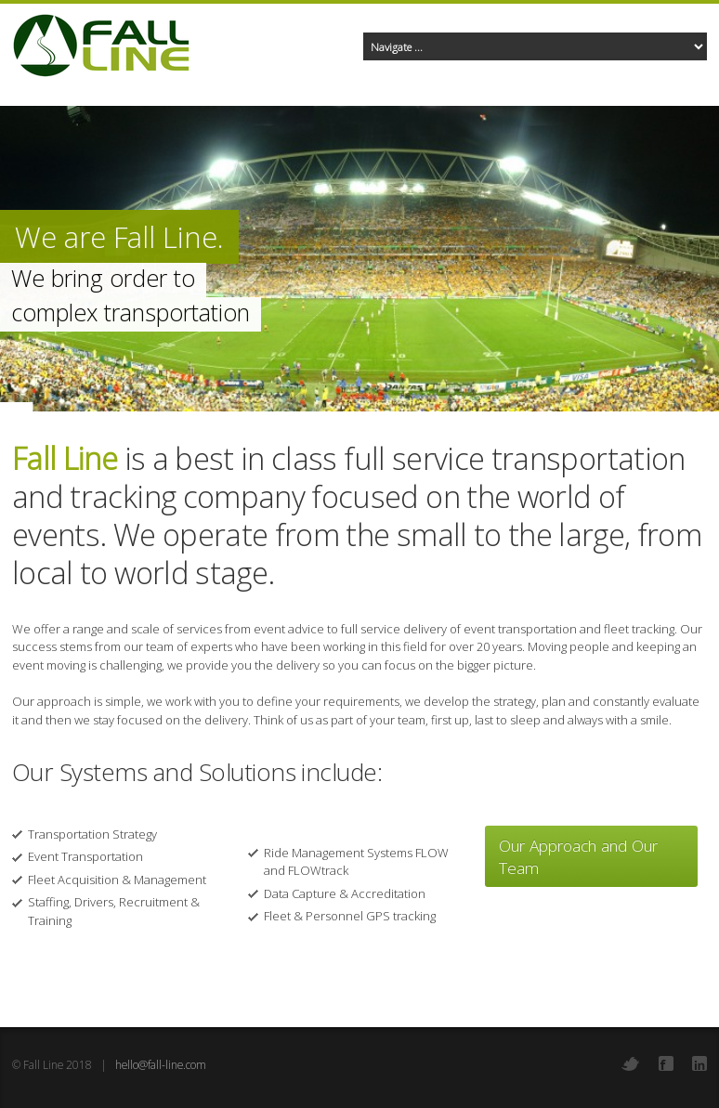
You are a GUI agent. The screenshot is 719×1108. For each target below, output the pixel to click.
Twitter (630, 1064)
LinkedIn (699, 1063)
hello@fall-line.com (160, 1064)
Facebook (666, 1063)
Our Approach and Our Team (578, 856)
